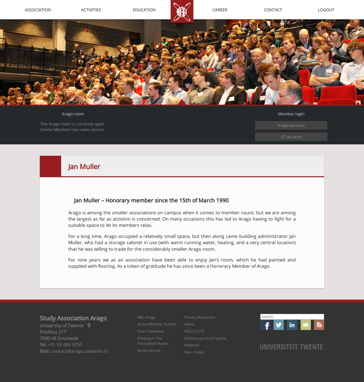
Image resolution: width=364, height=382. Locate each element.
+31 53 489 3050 (65, 344)
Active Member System (156, 324)
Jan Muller (84, 166)
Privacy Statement (199, 317)
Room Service (148, 350)
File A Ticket (194, 352)
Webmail (191, 345)
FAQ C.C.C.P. (194, 331)
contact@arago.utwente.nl (79, 351)
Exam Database (150, 331)
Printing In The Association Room (152, 341)
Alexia (189, 324)
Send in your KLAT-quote (205, 338)
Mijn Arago (146, 317)
